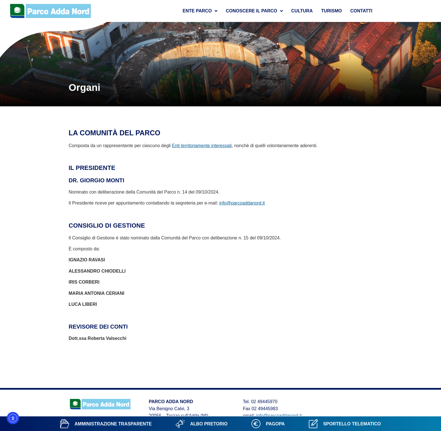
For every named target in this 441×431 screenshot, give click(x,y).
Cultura (302, 10)
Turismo (331, 10)
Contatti (361, 10)
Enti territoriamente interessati (202, 145)
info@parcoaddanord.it (242, 203)
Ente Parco (200, 11)
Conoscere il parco (254, 11)
